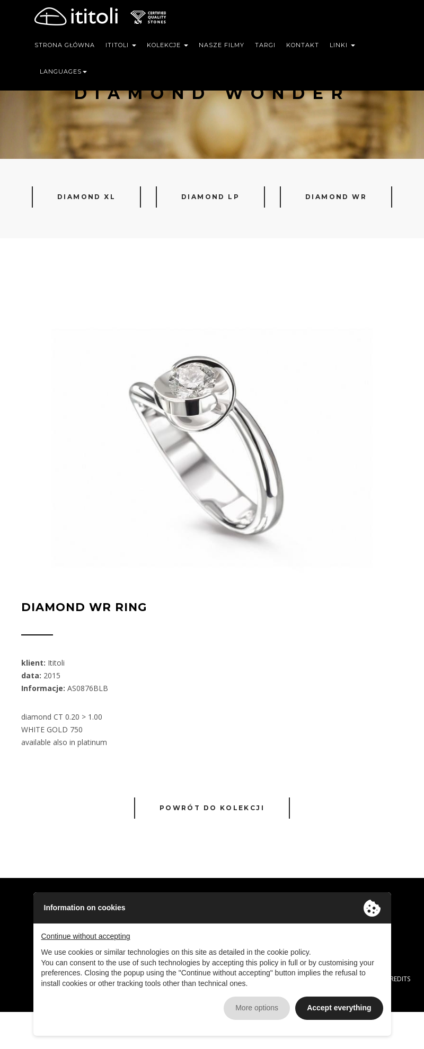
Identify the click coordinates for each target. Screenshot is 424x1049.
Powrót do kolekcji (212, 808)
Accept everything (339, 1007)
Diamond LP (210, 197)
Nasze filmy (221, 45)
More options (256, 1007)
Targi (265, 45)
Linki (342, 45)
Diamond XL (86, 197)
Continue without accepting (85, 936)
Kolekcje (167, 45)
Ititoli (120, 45)
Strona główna (64, 45)
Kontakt (302, 45)
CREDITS (398, 978)
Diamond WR (336, 197)
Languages (63, 71)
